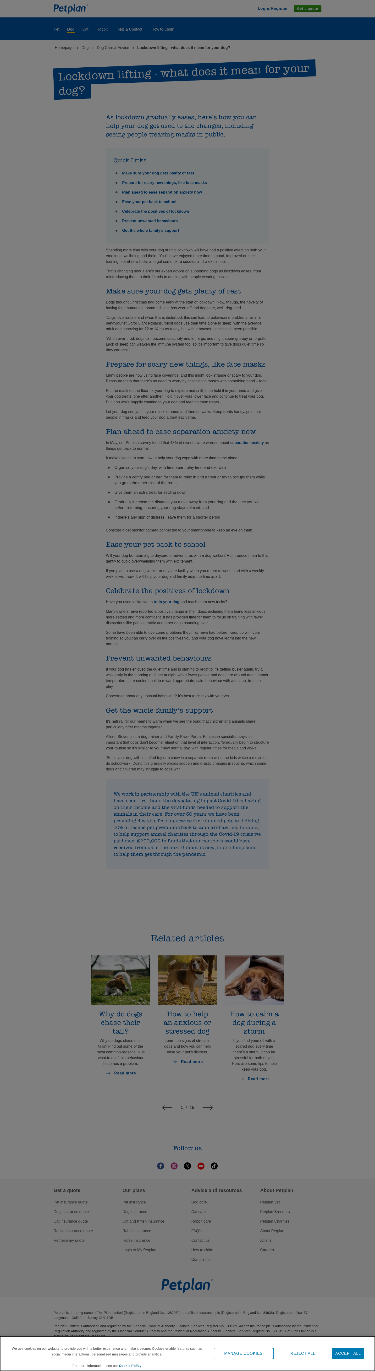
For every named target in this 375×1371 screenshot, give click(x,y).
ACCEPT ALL (348, 1353)
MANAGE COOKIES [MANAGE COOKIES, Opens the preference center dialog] (243, 1353)
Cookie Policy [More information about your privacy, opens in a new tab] (130, 1366)
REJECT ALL (302, 1353)
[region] (187, 1353)
